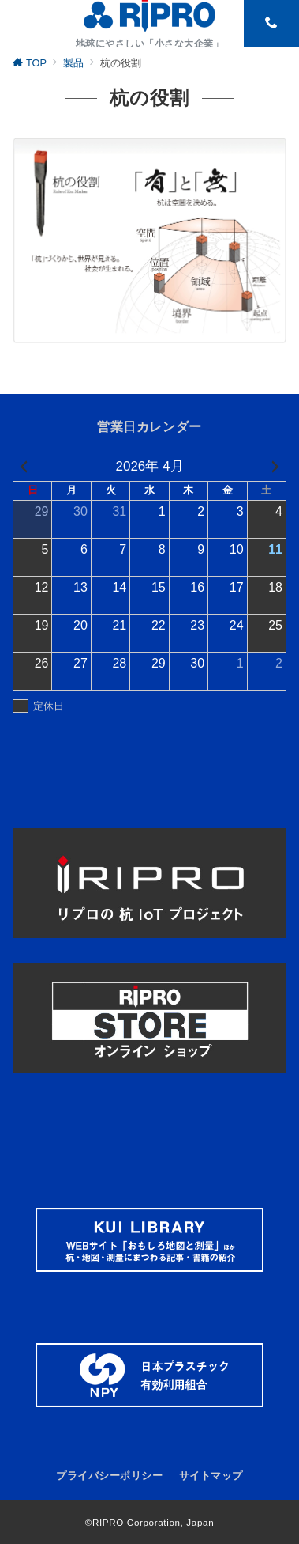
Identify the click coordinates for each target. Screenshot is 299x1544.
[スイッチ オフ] (271, 23)
